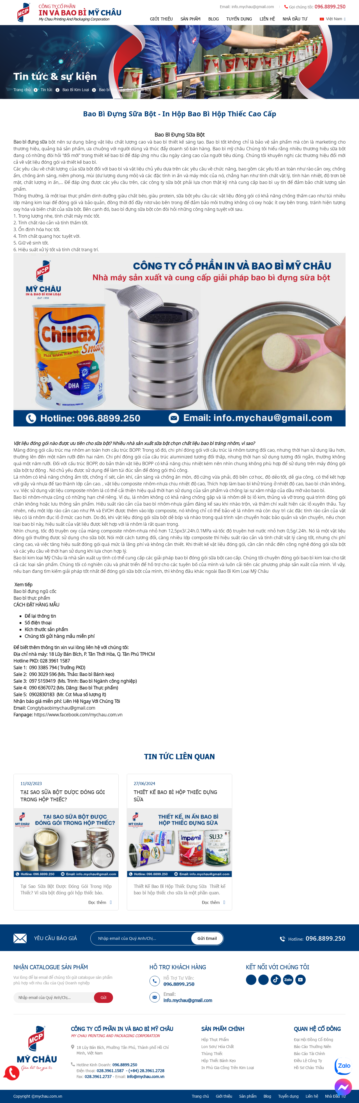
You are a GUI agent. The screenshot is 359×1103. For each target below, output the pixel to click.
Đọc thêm (97, 902)
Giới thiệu (161, 18)
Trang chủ (200, 1096)
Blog (213, 18)
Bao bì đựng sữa (30, 142)
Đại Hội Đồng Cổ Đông (313, 1039)
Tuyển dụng (239, 18)
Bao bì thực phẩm (32, 598)
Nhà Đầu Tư (295, 18)
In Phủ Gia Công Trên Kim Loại (227, 1067)
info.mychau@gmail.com (253, 6)
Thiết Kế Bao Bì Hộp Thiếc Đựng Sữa (175, 795)
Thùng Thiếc (212, 1053)
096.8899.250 (330, 6)
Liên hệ (267, 18)
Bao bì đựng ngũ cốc (35, 591)
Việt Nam (334, 19)
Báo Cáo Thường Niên (312, 1046)
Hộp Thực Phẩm (215, 1039)
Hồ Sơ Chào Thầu (309, 1067)
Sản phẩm (191, 18)
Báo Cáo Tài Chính (309, 1053)
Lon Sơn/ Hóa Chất (217, 1046)
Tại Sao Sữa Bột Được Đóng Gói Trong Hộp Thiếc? (62, 795)
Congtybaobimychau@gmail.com (61, 708)
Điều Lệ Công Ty (308, 1060)
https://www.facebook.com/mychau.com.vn (78, 715)
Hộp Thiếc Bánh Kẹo (218, 1060)
